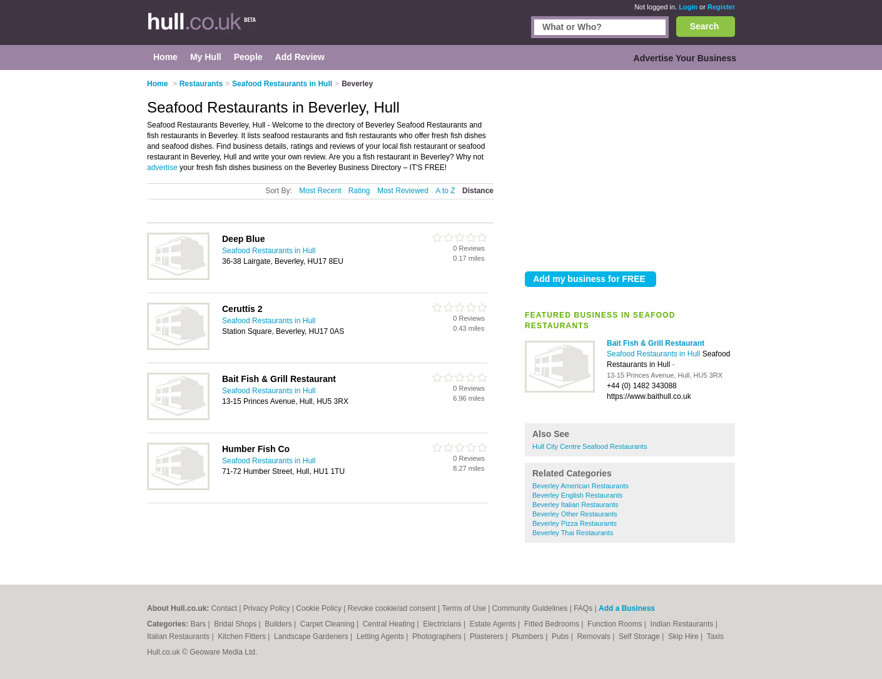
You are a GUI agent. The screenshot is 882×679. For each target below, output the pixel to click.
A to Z (445, 190)
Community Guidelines (530, 608)
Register (721, 7)
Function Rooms (615, 624)
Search (704, 26)
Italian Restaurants (179, 636)
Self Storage (640, 636)
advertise (162, 167)
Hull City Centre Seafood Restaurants (589, 446)
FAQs (583, 608)
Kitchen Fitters (243, 636)
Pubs (561, 636)
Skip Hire (684, 636)
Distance (478, 190)
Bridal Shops (236, 624)
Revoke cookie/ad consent (392, 608)
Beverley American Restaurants (580, 486)
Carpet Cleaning (328, 624)
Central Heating (390, 624)
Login (688, 7)
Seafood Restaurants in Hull (654, 354)
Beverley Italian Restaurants (575, 504)
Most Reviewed (402, 190)
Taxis (715, 636)
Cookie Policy (319, 608)
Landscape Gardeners (312, 636)
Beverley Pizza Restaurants (574, 523)
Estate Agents (494, 624)
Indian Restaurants (683, 624)
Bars (199, 624)
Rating (359, 190)
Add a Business (627, 608)
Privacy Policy (266, 608)
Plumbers (528, 636)
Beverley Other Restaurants (574, 514)
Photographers (438, 636)
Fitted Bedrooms (552, 624)
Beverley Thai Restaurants (572, 532)
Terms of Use (464, 608)
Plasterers (487, 636)
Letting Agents (381, 636)
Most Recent (320, 190)
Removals (594, 636)
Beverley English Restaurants (577, 495)
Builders (279, 624)
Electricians (443, 624)
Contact (224, 608)
